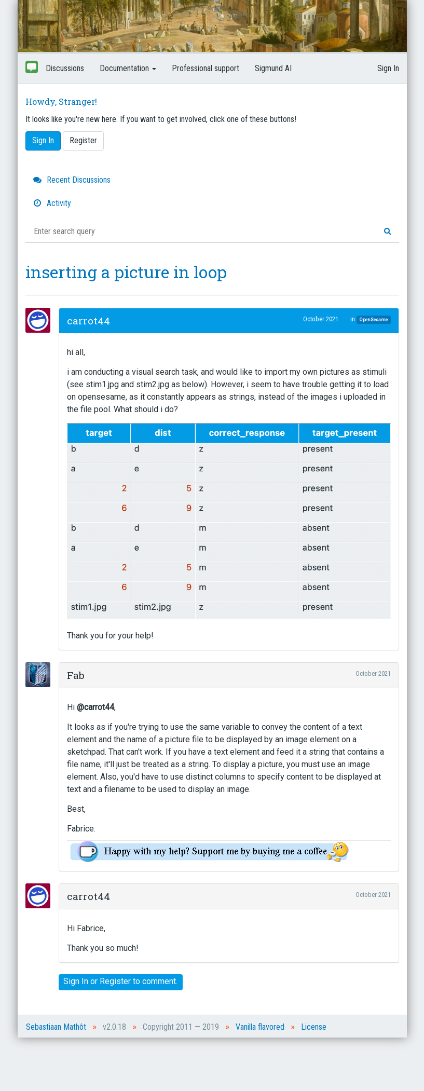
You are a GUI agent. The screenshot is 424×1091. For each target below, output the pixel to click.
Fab (76, 675)
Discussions (65, 68)
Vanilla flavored (260, 1027)
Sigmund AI (273, 68)
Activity (52, 203)
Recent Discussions (72, 180)
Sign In (388, 68)
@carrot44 (95, 707)
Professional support (205, 68)
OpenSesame (374, 319)
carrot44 (88, 320)
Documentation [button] (128, 68)
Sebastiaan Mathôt (56, 1027)
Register (83, 140)
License (313, 1027)
